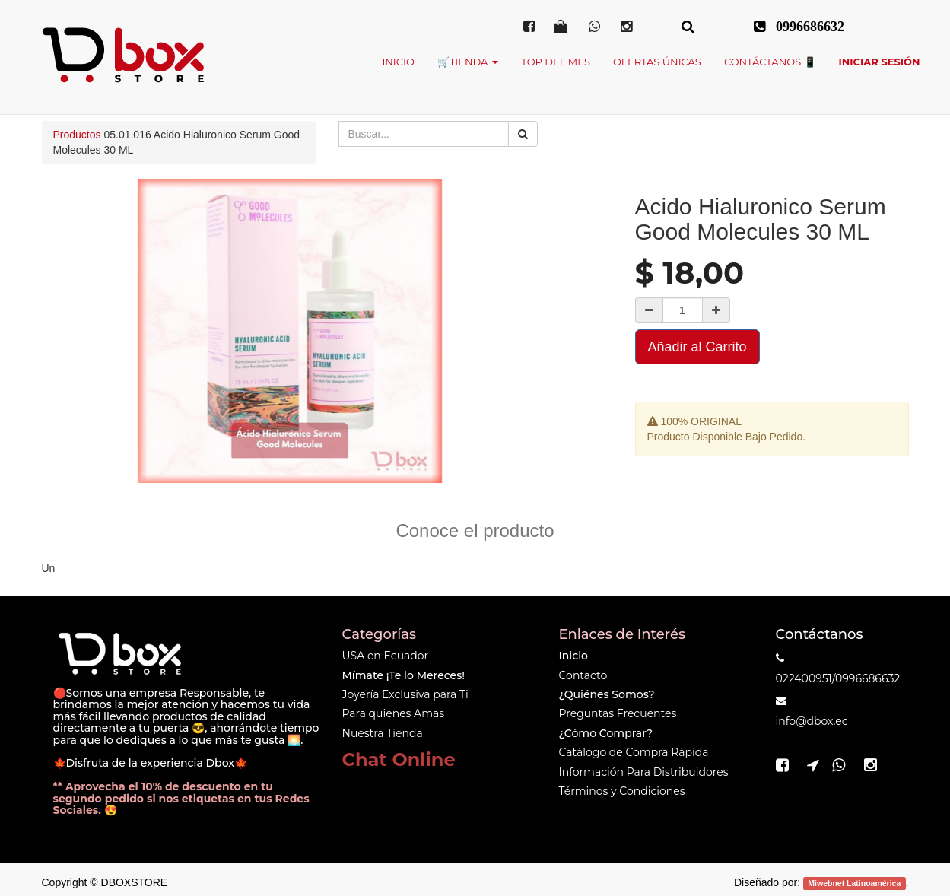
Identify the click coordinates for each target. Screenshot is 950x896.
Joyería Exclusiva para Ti (405, 694)
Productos (77, 135)
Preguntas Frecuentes (618, 713)
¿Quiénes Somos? (607, 694)
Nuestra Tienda (382, 733)
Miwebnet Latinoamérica (854, 883)
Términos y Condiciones (622, 791)
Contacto (583, 675)
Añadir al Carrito (697, 346)
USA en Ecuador (385, 655)
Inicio (573, 655)
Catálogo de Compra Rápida (634, 752)
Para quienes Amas (393, 713)
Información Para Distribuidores (644, 772)
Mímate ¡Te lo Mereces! (403, 675)
